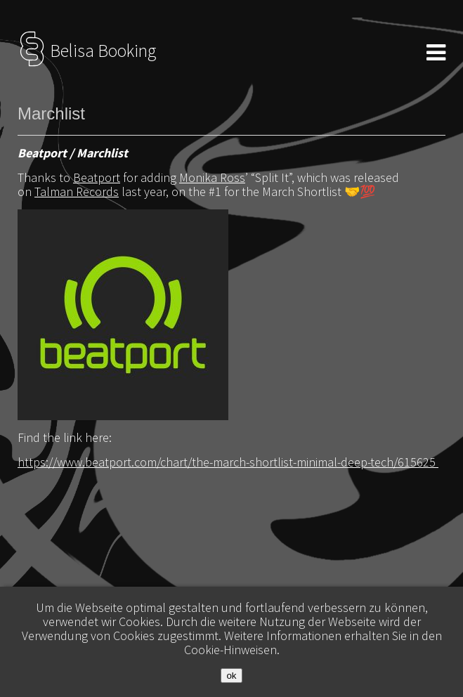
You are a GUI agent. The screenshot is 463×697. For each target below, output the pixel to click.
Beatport (96, 177)
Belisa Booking (87, 50)
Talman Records (76, 191)
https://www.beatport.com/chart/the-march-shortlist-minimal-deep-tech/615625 (228, 462)
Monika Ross (212, 177)
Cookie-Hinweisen (230, 649)
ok (231, 675)
